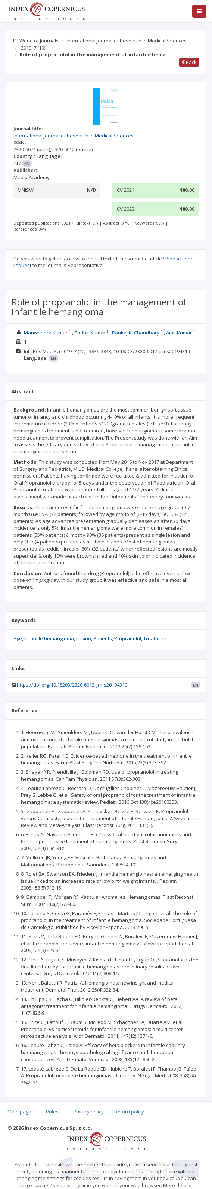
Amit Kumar (179, 332)
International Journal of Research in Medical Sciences (126, 40)
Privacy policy (88, 1111)
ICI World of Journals (36, 40)
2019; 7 (33, 47)
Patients (102, 638)
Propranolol (127, 638)
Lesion (83, 638)
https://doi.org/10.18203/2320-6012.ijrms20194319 (72, 684)
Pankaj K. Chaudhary (135, 332)
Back (189, 62)
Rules (52, 1111)
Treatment (155, 638)
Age (17, 638)
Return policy (129, 1111)
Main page (19, 1111)
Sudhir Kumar (89, 332)
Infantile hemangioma (49, 638)
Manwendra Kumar (46, 332)
